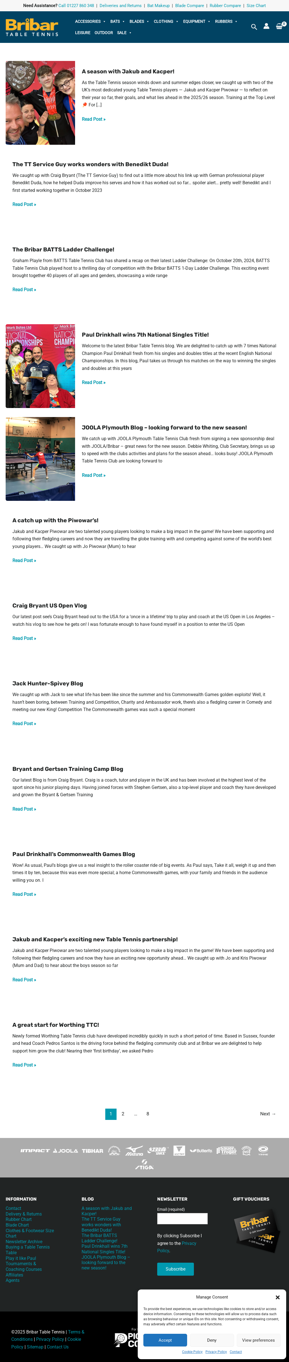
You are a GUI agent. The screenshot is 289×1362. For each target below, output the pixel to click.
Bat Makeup (158, 5)
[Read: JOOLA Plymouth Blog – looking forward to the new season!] (40, 458)
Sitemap (35, 1347)
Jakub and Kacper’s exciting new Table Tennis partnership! (95, 939)
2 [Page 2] (123, 1114)
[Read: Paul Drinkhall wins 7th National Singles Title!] (40, 366)
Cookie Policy (192, 1352)
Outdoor (104, 32)
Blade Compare (189, 5)
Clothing (166, 21)
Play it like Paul (21, 1257)
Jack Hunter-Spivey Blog (47, 683)
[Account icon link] (266, 26)
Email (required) (171, 1209)
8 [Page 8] (147, 1114)
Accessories (90, 21)
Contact (236, 1352)
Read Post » (94, 119)
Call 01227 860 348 (76, 5)
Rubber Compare (225, 5)
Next (268, 1114)
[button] (278, 1297)
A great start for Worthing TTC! (55, 1024)
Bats (117, 21)
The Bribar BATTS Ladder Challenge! (63, 249)
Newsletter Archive (24, 1240)
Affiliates (14, 1273)
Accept (165, 1340)
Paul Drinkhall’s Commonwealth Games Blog (73, 854)
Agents (12, 1279)
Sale (124, 32)
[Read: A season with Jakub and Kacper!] (40, 102)
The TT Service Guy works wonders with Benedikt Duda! (90, 164)
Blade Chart (17, 1224)
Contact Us (58, 1347)
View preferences (258, 1340)
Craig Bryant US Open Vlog (49, 605)
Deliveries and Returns (121, 5)
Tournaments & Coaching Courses (24, 1265)
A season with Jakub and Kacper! (128, 71)
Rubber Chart (19, 1219)
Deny (211, 1340)
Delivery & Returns (24, 1213)
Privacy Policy (216, 1352)
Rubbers (226, 21)
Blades (140, 21)
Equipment (197, 21)
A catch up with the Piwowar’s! (55, 520)
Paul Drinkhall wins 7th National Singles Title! (145, 334)
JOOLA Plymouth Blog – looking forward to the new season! (164, 427)
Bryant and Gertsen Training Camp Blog (67, 769)
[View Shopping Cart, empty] (279, 27)
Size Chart (256, 5)
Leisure (82, 32)
